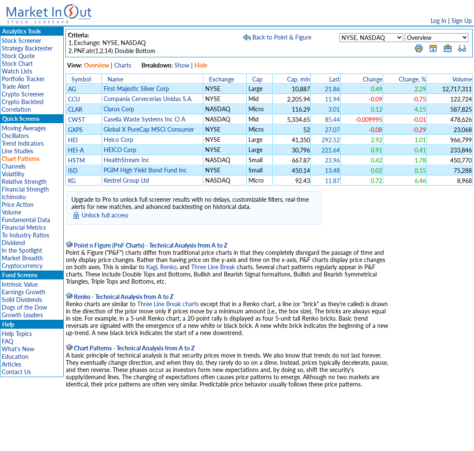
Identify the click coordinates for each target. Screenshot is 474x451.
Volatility (13, 174)
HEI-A (76, 150)
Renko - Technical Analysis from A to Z (119, 296)
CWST (76, 119)
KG (72, 180)
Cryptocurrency (22, 265)
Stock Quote (18, 55)
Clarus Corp (119, 109)
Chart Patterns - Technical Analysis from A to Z (130, 348)
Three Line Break (213, 267)
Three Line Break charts (168, 303)
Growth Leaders (22, 315)
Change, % (412, 79)
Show (182, 65)
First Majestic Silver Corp (136, 88)
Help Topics (17, 333)
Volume (11, 212)
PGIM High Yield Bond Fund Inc (145, 170)
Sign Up (461, 20)
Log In (438, 20)
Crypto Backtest (23, 101)
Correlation (16, 109)
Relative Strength (24, 181)
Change (372, 79)
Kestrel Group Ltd (126, 180)
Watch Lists (17, 71)
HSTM (76, 160)
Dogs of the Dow (24, 307)
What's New (18, 348)
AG (72, 89)
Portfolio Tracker (23, 78)
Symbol (81, 79)
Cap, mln (298, 79)
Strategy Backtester (27, 48)
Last (334, 79)
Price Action (18, 204)
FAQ (7, 341)
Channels (13, 166)
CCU (74, 99)
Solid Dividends (22, 299)
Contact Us (16, 371)
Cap (257, 79)
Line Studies (17, 151)
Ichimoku (14, 196)
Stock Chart (17, 63)
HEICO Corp (120, 149)
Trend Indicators (23, 143)
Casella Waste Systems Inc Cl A (144, 119)
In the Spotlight (22, 250)
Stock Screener (21, 40)
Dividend (13, 242)
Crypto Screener (23, 94)
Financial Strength (25, 189)
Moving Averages (24, 128)
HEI (73, 140)
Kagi (151, 267)
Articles (11, 364)
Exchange (221, 79)
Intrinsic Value (20, 284)
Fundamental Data (26, 219)
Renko (168, 267)
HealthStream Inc (127, 159)
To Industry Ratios (25, 235)
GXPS (75, 129)
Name (115, 79)
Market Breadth (22, 258)
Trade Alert (16, 86)
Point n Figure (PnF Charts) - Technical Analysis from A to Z (146, 245)
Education (15, 356)
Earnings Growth (23, 292)
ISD (73, 170)
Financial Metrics (24, 227)
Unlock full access (105, 215)
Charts (122, 65)
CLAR (75, 109)
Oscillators (15, 135)
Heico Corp (118, 139)
